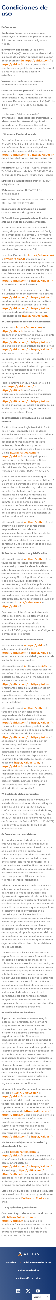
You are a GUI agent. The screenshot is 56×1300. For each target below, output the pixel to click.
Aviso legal (11, 1262)
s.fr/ (44, 666)
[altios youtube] (37, 1290)
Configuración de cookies (28, 1278)
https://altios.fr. (42, 722)
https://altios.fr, (42, 684)
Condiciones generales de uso (36, 1262)
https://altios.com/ (41, 255)
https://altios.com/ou (16, 154)
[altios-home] (28, 1253)
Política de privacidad (28, 1270)
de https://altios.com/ (35, 60)
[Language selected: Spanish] (41, 1297)
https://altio (39, 342)
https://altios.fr (12, 64)
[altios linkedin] (18, 1290)
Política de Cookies (33, 1198)
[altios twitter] (28, 1290)
